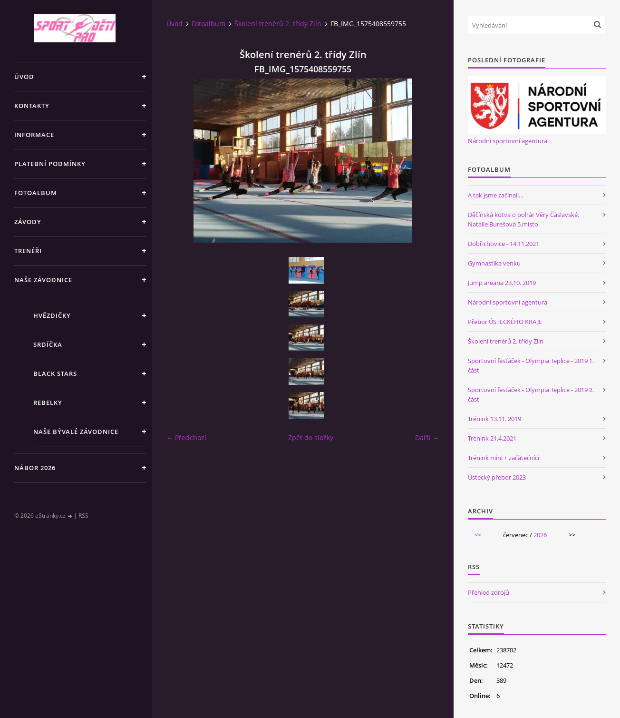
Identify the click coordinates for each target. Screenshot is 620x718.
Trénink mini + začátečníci (503, 457)
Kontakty (31, 105)
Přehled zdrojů (488, 592)
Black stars (55, 373)
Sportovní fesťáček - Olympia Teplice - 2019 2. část (531, 394)
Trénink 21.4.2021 (492, 438)
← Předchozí (186, 437)
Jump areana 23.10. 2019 (502, 282)
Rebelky (47, 402)
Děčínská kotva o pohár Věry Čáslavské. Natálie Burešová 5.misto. (523, 219)
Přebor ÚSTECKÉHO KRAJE (505, 321)
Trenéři (28, 250)
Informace (34, 134)
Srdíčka (47, 344)
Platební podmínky (50, 163)
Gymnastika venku (494, 263)
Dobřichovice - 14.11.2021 (503, 243)
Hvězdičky (52, 315)
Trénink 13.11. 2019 (494, 418)
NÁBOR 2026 (35, 467)
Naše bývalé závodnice (75, 431)
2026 (540, 535)
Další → (427, 437)
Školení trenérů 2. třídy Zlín (277, 23)
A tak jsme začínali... (495, 195)
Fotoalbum (35, 192)
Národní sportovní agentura (507, 141)
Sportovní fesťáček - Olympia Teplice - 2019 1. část (531, 365)
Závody (27, 221)
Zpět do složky (310, 437)
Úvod (24, 76)
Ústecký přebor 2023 (497, 477)
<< (478, 535)
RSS (83, 515)
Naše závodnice (43, 279)
